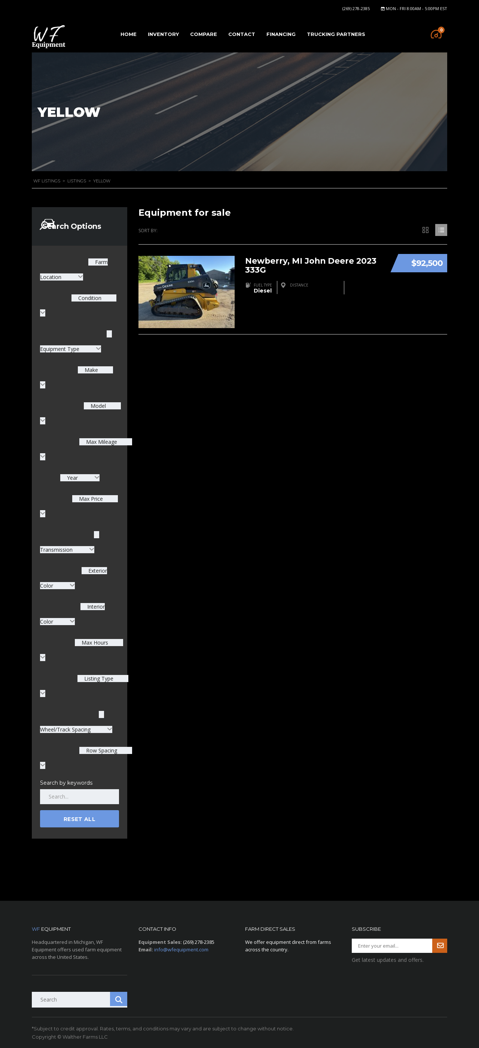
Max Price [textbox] (90, 498)
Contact (241, 34)
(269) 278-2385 (356, 8)
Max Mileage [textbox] (101, 441)
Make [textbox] (90, 369)
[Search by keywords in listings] (79, 796)
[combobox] (80, 477)
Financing (281, 34)
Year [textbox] (72, 477)
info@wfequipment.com (181, 949)
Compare (203, 34)
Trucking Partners (336, 34)
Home (128, 34)
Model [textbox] (97, 405)
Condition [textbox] (89, 298)
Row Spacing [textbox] (101, 750)
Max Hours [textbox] (94, 642)
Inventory (163, 34)
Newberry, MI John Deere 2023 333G (312, 263)
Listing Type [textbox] (98, 678)
